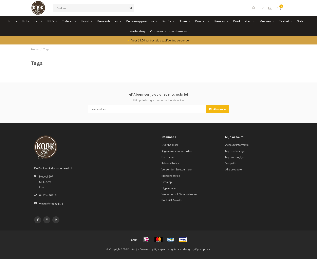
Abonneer (217, 109)
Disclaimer (168, 157)
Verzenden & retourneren (177, 169)
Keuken (220, 21)
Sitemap (167, 182)
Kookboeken (242, 21)
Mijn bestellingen (235, 151)
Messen (265, 21)
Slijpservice (169, 188)
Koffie (167, 21)
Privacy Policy (170, 163)
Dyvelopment (203, 249)
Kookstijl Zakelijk (172, 200)
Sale (300, 21)
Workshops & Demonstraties (179, 194)
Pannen (200, 21)
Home (12, 21)
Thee (183, 21)
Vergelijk (230, 163)
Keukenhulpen (107, 21)
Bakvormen (30, 21)
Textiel (284, 21)
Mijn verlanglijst (234, 157)
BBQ (51, 21)
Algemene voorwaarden (177, 151)
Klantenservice (171, 175)
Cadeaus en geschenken (168, 31)
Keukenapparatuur (140, 21)
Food (85, 21)
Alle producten (234, 169)
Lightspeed (160, 249)
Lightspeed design (180, 249)
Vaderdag (137, 31)
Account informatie (237, 144)
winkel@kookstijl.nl (51, 203)
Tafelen (67, 21)
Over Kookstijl (170, 144)
